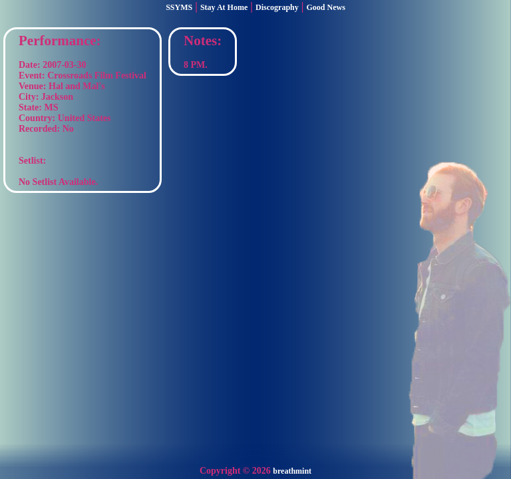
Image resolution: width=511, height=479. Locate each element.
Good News (326, 7)
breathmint (292, 471)
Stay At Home (224, 7)
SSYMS (179, 7)
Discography (277, 7)
